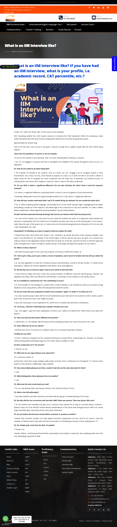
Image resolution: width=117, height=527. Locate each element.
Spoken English (67, 472)
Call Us (65, 16)
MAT (27, 484)
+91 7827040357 (69, 19)
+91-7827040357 (10, 67)
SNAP (27, 488)
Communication (14, 29)
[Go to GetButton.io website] (5, 524)
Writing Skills (66, 461)
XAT (26, 472)
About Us (10, 461)
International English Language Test (46, 24)
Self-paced (72, 24)
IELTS (45, 460)
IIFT (26, 480)
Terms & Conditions (92, 521)
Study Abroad (64, 29)
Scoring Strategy (13, 468)
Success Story (88, 24)
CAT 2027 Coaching (10, 10)
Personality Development (71, 468)
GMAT (27, 457)
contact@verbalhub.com (100, 499)
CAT (26, 461)
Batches (50, 29)
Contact (77, 29)
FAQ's (9, 476)
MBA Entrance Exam (16, 24)
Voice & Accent (67, 457)
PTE (44, 464)
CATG (27, 464)
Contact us (26, 10)
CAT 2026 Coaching (27, 7)
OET (45, 479)
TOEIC (45, 475)
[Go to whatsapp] (5, 519)
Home (7, 51)
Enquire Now (114, 64)
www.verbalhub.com (98, 502)
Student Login (9, 12)
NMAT (27, 492)
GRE (26, 468)
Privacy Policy (107, 521)
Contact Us (11, 484)
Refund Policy (12, 480)
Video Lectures (12, 472)
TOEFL (45, 471)
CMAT (27, 476)
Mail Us (98, 16)
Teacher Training (34, 29)
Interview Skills (67, 464)
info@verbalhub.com (104, 19)
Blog (20, 10)
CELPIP (46, 467)
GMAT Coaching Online (12, 7)
